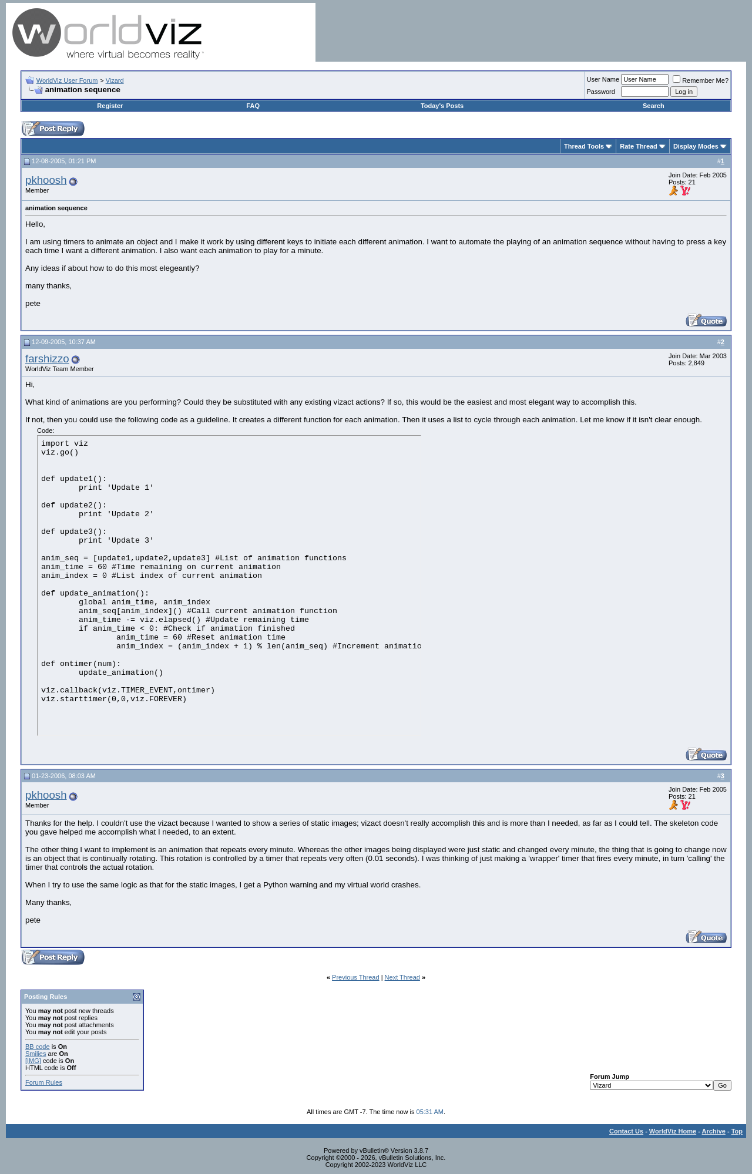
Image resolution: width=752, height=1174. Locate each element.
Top (737, 1131)
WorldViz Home (672, 1131)
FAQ (253, 105)
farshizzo (47, 358)
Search (653, 105)
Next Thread (402, 977)
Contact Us (626, 1131)
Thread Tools (584, 146)
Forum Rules (43, 1082)
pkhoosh (46, 180)
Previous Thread (356, 977)
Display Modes (696, 146)
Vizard (115, 80)
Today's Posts (442, 105)
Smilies (35, 1053)
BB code (37, 1046)
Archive (714, 1131)
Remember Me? (700, 80)
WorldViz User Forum (67, 80)
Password (601, 91)
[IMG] (33, 1060)
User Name (603, 79)
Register (110, 105)
